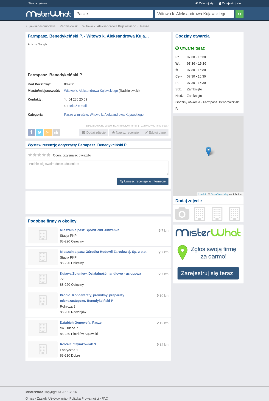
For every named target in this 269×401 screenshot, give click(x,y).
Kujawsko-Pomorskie (40, 26)
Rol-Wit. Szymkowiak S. (78, 341)
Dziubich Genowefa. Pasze (80, 320)
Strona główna (37, 3)
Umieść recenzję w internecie (143, 181)
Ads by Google (37, 44)
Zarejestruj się (230, 3)
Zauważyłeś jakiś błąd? (154, 125)
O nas (29, 395)
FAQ (105, 395)
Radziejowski (69, 26)
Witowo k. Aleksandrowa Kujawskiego (109, 26)
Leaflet (202, 194)
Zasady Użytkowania (52, 395)
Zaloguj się (204, 3)
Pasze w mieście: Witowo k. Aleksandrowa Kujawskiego (103, 114)
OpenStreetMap (220, 194)
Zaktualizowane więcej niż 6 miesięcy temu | (113, 125)
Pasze (144, 26)
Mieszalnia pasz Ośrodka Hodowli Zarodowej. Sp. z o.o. (102, 251)
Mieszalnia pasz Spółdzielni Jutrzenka (89, 230)
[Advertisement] (98, 58)
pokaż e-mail (77, 106)
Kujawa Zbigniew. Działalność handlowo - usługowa (99, 272)
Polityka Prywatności (84, 395)
